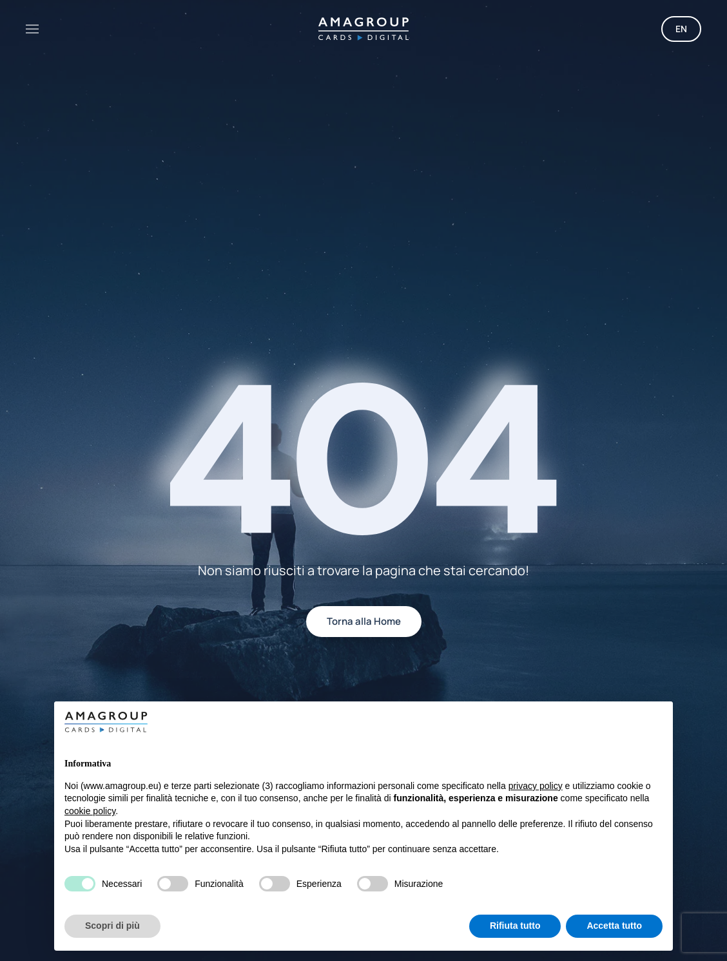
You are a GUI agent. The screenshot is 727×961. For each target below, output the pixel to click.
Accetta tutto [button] (614, 925)
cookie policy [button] (89, 811)
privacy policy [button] (536, 786)
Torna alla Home (364, 621)
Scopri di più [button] (112, 925)
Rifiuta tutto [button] (515, 925)
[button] (32, 29)
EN (681, 29)
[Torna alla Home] (363, 29)
